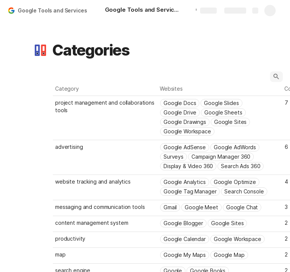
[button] (40, 50)
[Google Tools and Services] (142, 10)
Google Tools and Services (52, 10)
